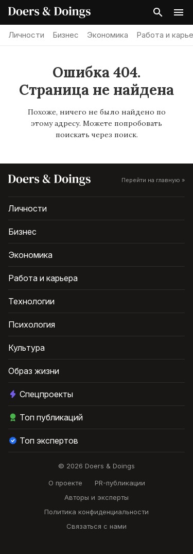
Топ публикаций (45, 417)
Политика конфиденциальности (96, 512)
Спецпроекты (40, 394)
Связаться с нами (96, 526)
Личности (26, 35)
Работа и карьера (43, 278)
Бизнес (65, 35)
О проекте (65, 483)
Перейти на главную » (153, 180)
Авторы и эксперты (96, 497)
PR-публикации (120, 483)
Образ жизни (33, 371)
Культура (26, 348)
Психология (31, 324)
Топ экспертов (43, 440)
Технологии (31, 301)
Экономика (107, 35)
